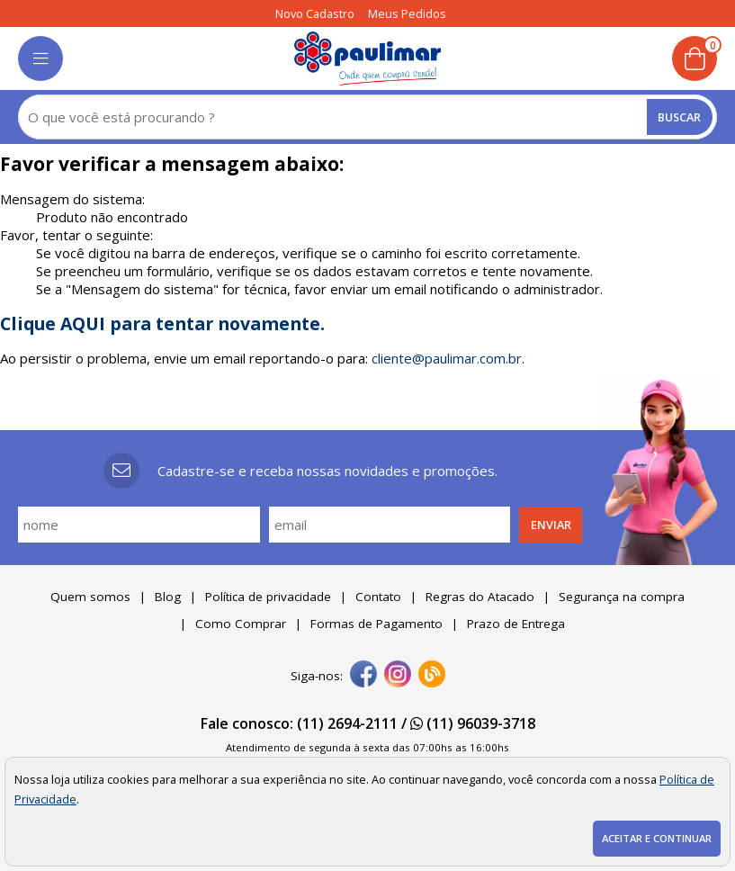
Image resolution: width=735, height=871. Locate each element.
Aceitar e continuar (657, 838)
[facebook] (363, 675)
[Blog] (431, 675)
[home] (367, 58)
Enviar (551, 524)
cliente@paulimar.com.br (447, 358)
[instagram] (397, 675)
